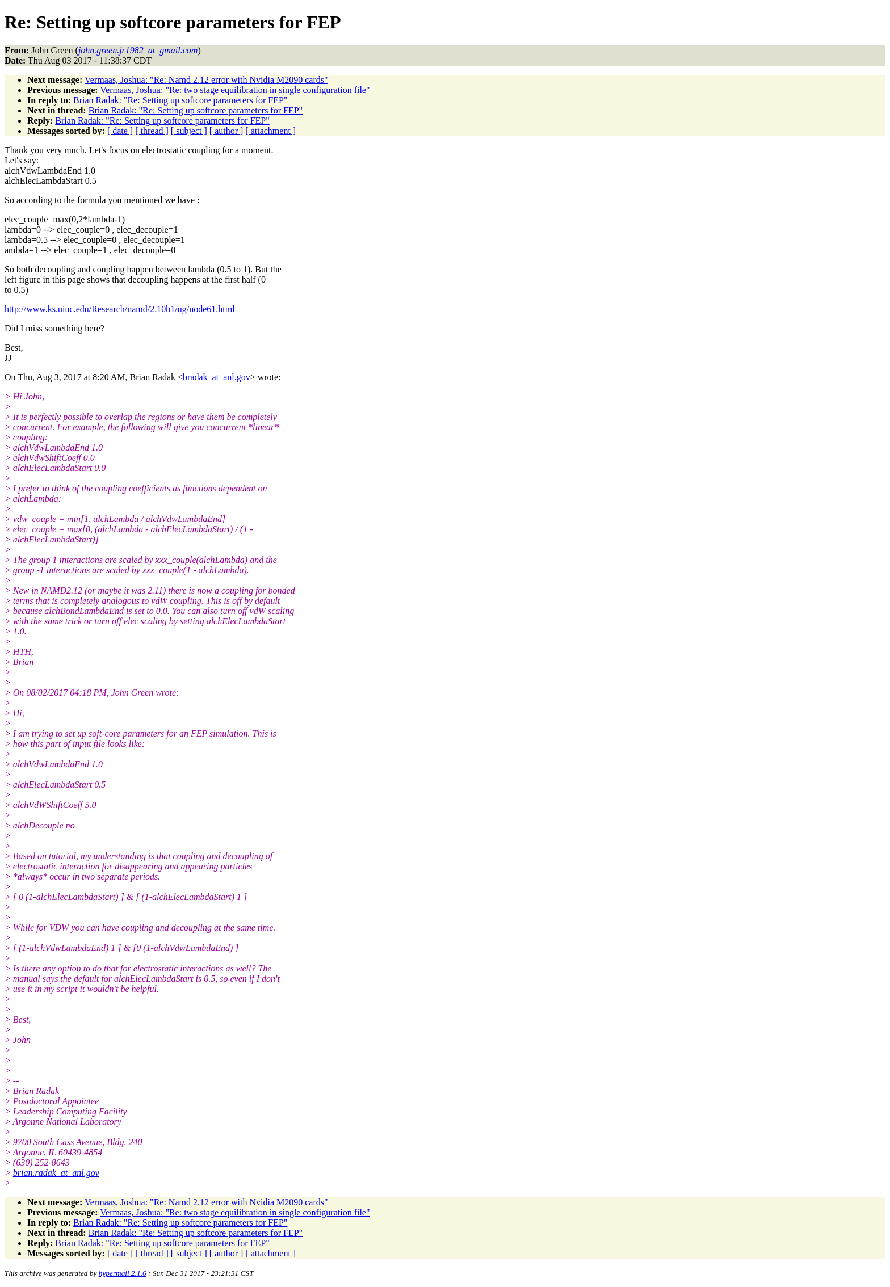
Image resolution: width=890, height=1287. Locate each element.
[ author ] (226, 131)
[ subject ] (189, 131)
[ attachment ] (270, 131)
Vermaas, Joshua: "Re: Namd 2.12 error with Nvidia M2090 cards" (206, 80)
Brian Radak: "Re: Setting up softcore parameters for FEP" (180, 100)
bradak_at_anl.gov (216, 377)
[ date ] (120, 131)
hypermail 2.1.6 (122, 1273)
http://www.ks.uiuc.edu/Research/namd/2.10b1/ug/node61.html (120, 309)
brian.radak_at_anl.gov (56, 1172)
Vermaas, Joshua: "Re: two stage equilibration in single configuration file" (235, 90)
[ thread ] (152, 131)
